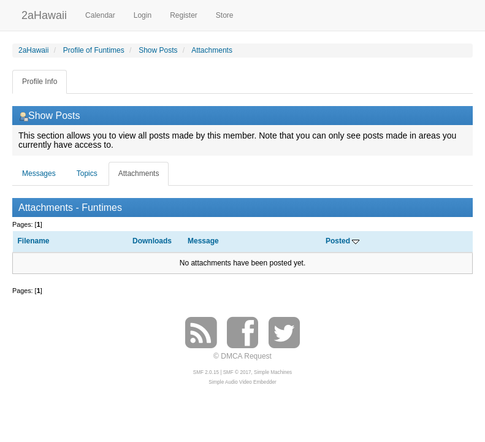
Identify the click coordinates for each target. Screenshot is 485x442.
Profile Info (39, 81)
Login (142, 15)
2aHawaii (44, 13)
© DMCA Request (242, 356)
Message (203, 241)
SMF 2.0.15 (206, 372)
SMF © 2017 (237, 372)
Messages (39, 173)
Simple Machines (273, 372)
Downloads (152, 241)
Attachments (138, 173)
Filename (34, 241)
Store (225, 15)
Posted (342, 241)
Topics (87, 173)
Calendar (100, 15)
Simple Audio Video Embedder (242, 382)
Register (183, 15)
